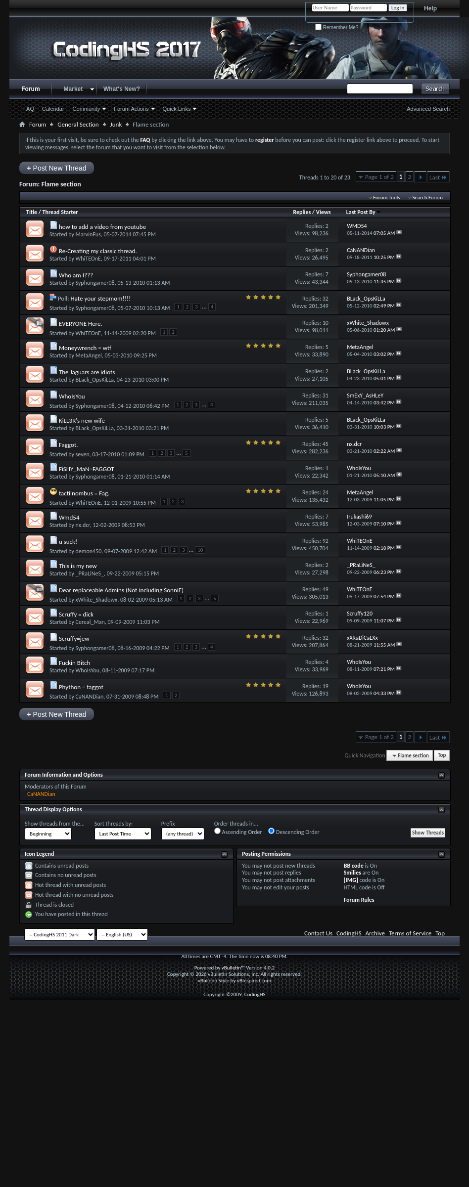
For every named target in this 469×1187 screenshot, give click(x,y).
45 (325, 443)
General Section (77, 124)
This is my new (78, 566)
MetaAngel (89, 355)
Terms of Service (410, 933)
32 (325, 298)
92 (325, 540)
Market (73, 89)
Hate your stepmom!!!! (101, 298)
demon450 (89, 551)
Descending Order (293, 831)
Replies (302, 212)
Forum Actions (131, 109)
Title (31, 212)
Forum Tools (386, 197)
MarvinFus (88, 234)
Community (86, 109)
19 (325, 686)
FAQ (28, 109)
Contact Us (318, 933)
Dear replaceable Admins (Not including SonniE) (121, 590)
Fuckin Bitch (75, 662)
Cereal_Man (90, 621)
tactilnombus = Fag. (84, 493)
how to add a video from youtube (102, 226)
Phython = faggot (81, 687)
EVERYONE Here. (80, 323)
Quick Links (177, 109)
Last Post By (363, 212)
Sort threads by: (113, 823)
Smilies (352, 872)
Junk (116, 124)
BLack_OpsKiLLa (95, 379)
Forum (30, 89)
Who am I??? (76, 275)
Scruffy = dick (76, 614)
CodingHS (349, 933)
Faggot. (68, 444)
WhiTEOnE (88, 258)
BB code (354, 865)
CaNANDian (90, 696)
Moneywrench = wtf (85, 348)
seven (83, 454)
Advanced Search (428, 109)
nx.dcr (83, 525)
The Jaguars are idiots (87, 372)
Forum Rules (359, 899)
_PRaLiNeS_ (90, 573)
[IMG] (351, 880)
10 (325, 322)
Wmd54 (69, 517)
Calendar (53, 109)
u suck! (68, 541)
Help (430, 8)
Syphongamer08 (95, 282)
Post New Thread (57, 168)
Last (438, 177)
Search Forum (428, 197)
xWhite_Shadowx (97, 599)
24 (325, 492)
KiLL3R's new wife (82, 420)
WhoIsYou (72, 396)
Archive (375, 933)
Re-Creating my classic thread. (98, 251)
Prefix (168, 823)
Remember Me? (336, 27)
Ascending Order (238, 831)
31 (325, 395)
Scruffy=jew (74, 638)
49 (325, 589)
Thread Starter (60, 212)
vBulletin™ (233, 968)
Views (323, 212)
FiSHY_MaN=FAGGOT (86, 469)
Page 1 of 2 (379, 176)
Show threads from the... (55, 823)
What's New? (121, 89)
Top (442, 755)
